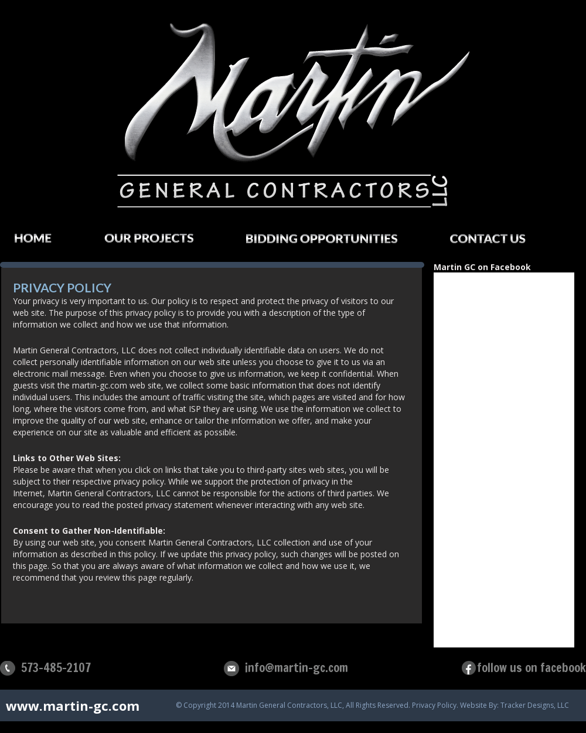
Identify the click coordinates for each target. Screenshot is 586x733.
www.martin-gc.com (72, 705)
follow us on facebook (531, 667)
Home (45, 242)
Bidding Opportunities (333, 242)
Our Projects (160, 242)
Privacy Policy (434, 705)
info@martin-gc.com (296, 667)
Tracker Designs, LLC (534, 705)
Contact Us (499, 242)
